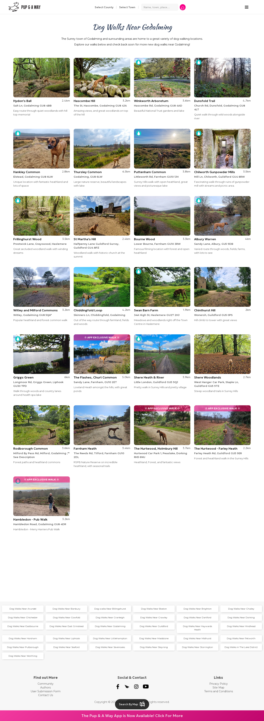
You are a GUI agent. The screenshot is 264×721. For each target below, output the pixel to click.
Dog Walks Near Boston (154, 608)
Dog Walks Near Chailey (241, 608)
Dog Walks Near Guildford (154, 626)
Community (46, 683)
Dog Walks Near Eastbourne (22, 626)
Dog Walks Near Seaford (66, 647)
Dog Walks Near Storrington (197, 647)
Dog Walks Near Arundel (22, 608)
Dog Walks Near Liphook (66, 638)
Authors (45, 687)
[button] (248, 7)
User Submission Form (46, 691)
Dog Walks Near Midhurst (197, 638)
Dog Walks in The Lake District (241, 647)
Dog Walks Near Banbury (66, 608)
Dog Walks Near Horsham (23, 638)
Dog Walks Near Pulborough (23, 647)
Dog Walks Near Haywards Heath (197, 628)
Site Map (218, 687)
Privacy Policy (218, 683)
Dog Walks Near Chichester (23, 617)
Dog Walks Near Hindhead (241, 626)
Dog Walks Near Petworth (241, 638)
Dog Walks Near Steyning (154, 647)
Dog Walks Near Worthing (23, 655)
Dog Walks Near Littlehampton (110, 638)
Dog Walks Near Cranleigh (110, 617)
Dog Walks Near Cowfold (66, 617)
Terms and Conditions (218, 691)
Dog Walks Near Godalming (110, 626)
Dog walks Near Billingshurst (110, 608)
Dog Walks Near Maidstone (154, 638)
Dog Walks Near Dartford (197, 617)
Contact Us (45, 695)
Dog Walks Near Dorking (241, 617)
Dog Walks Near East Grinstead (67, 626)
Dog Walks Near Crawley (153, 617)
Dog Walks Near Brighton (198, 608)
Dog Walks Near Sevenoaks (110, 647)
